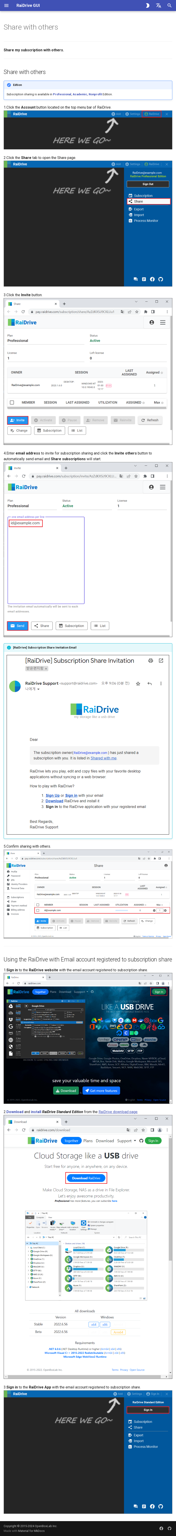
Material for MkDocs (31, 1531)
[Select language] (158, 5)
